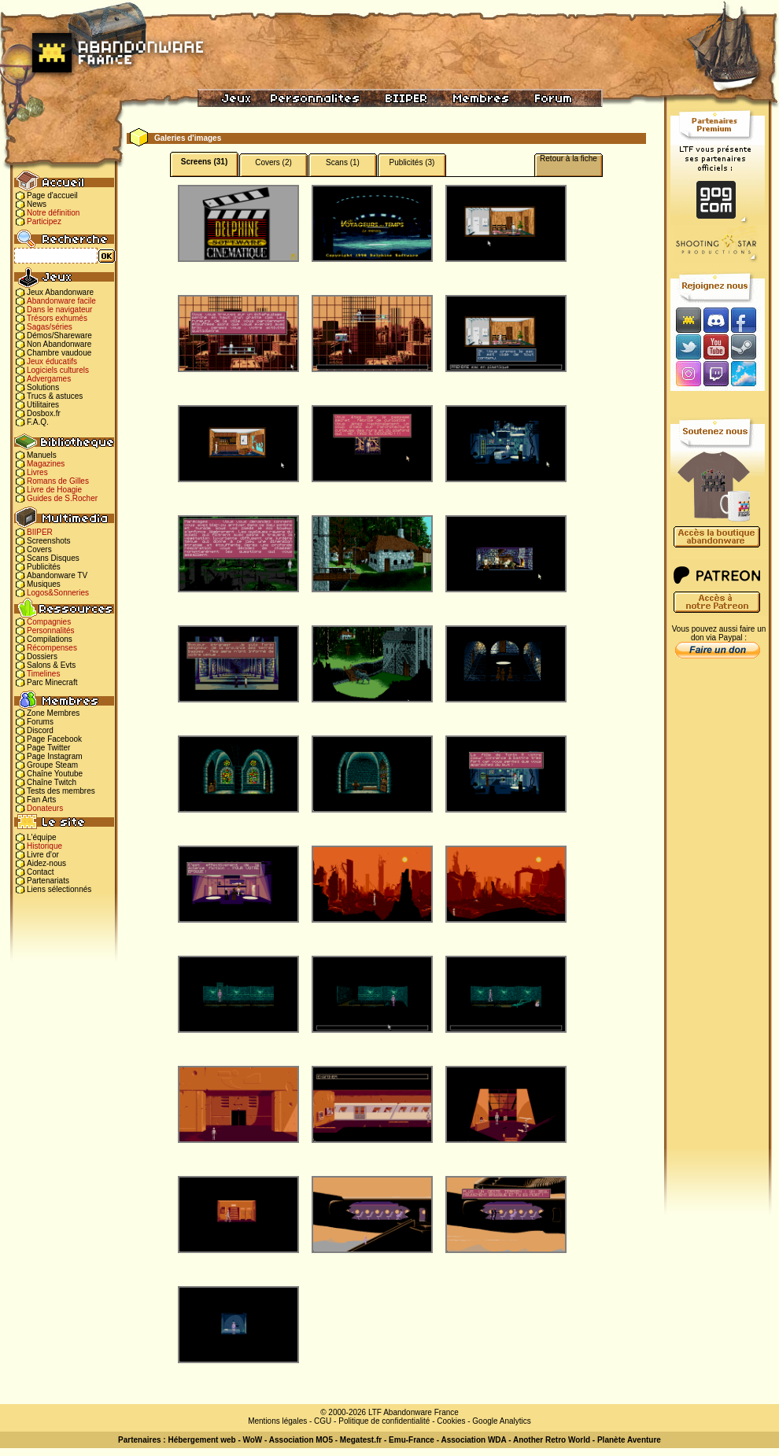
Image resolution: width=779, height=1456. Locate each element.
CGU (322, 1421)
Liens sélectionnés (59, 889)
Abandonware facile (61, 301)
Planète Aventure (629, 1440)
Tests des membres (61, 791)
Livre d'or (43, 854)
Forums (40, 721)
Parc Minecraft (52, 682)
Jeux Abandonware (60, 292)
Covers (39, 549)
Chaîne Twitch (51, 782)
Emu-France (411, 1440)
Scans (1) (343, 162)
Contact (40, 872)
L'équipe (42, 837)
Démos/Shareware (59, 335)
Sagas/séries (49, 327)
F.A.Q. (38, 422)
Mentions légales (277, 1421)
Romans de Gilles (58, 481)
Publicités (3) (412, 162)
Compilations (49, 639)
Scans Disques (53, 558)
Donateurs (45, 808)
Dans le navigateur (59, 309)
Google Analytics (501, 1421)
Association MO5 (301, 1440)
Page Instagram (55, 756)
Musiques (44, 584)
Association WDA (473, 1440)
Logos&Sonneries (58, 592)
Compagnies (49, 621)
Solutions (43, 387)
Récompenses (52, 647)
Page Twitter (48, 747)
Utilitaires (43, 404)
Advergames (49, 378)
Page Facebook (54, 739)
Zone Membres (53, 713)
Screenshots (49, 540)
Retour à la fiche (568, 158)
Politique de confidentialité (384, 1421)
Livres (37, 472)
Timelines (43, 673)
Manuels (42, 455)
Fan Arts (41, 799)
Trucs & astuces (55, 396)
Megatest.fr (361, 1440)
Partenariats (48, 880)
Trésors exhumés (57, 318)
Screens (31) (204, 161)
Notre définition (53, 212)
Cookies (451, 1421)
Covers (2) (273, 162)
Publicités (44, 566)
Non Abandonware (59, 344)
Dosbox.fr (44, 413)
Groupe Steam (52, 765)
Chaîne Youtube (55, 773)
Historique (44, 846)
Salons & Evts (51, 665)
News (36, 204)
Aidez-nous (46, 863)
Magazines (46, 463)
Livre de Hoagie (54, 489)
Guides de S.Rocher (62, 498)
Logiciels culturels (58, 370)
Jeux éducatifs (52, 361)
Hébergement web (201, 1440)
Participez (44, 221)
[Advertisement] (717, 913)
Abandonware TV (57, 575)
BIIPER (40, 532)
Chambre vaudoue (59, 352)
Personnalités (51, 630)
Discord (40, 730)
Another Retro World (551, 1440)
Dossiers (42, 656)
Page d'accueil (52, 195)
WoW (253, 1440)
